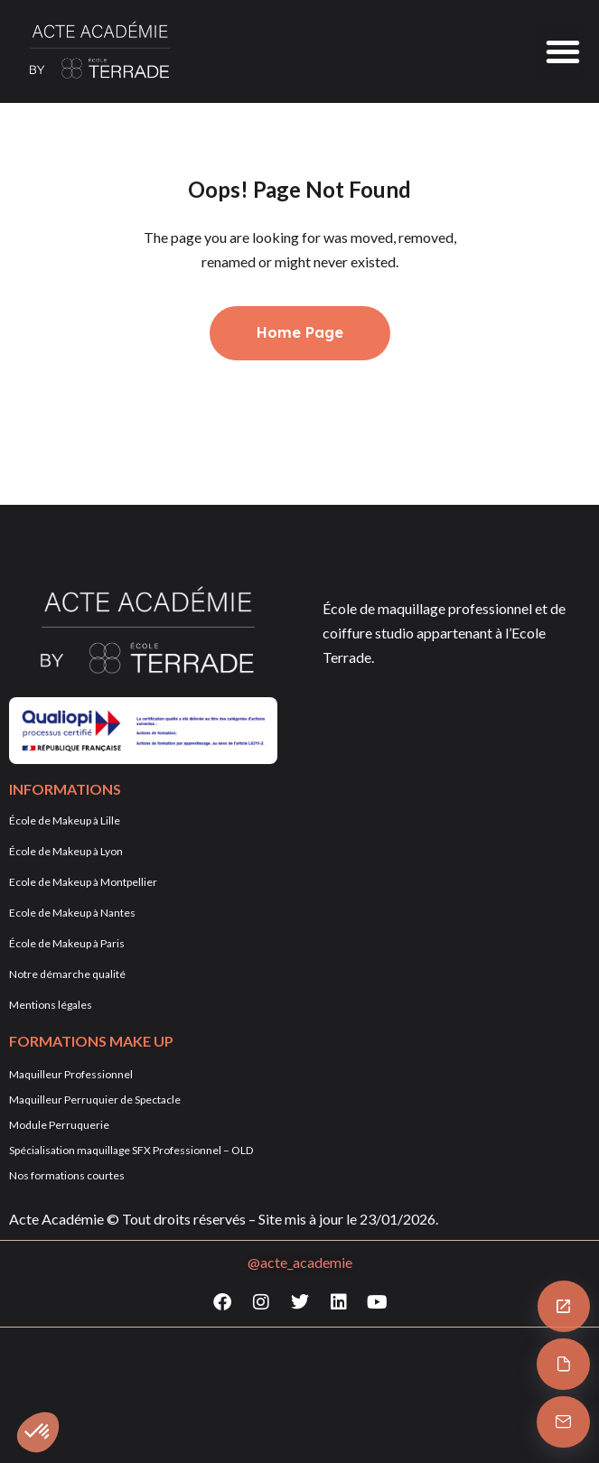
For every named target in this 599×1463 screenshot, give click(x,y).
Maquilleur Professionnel (71, 1074)
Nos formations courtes (67, 1175)
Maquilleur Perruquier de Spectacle (95, 1099)
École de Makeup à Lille (64, 820)
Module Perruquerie (59, 1125)
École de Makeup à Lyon (66, 851)
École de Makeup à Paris (67, 943)
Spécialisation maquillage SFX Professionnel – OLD (131, 1150)
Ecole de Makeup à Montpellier (83, 882)
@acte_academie (300, 1262)
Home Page (300, 332)
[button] (563, 51)
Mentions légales (50, 1004)
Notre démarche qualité (67, 974)
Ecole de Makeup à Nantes (72, 912)
